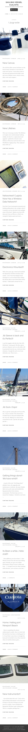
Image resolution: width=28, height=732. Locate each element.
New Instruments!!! (11, 694)
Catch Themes (21, 729)
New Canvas (9, 63)
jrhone (4, 86)
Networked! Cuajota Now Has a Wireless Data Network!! (12, 198)
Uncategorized (7, 191)
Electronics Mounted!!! (13, 267)
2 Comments (11, 577)
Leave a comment (13, 86)
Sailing (13, 328)
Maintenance (6, 58)
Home (6, 14)
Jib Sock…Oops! (10, 407)
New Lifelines (9, 128)
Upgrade (13, 58)
